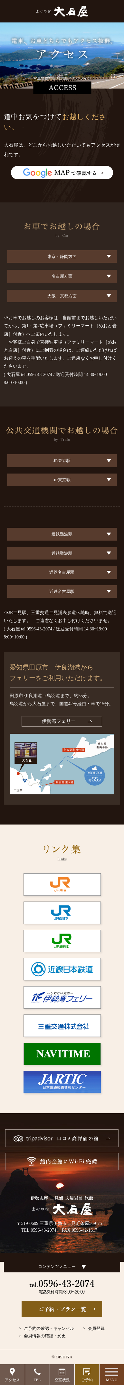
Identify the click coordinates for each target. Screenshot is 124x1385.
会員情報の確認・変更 (45, 1335)
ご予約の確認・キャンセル (49, 1328)
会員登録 (96, 1328)
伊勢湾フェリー (59, 721)
